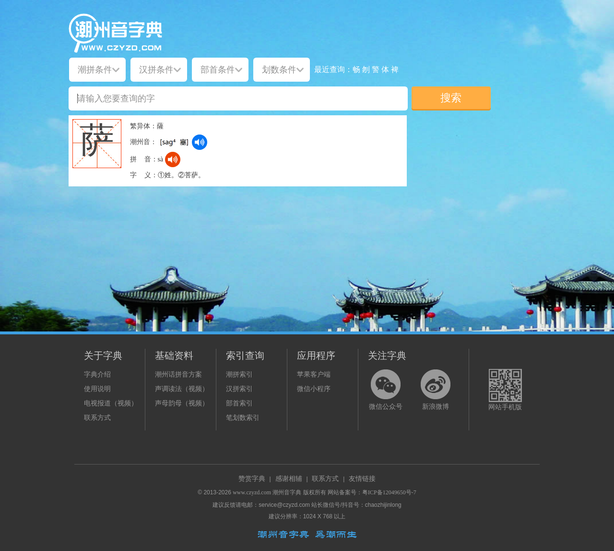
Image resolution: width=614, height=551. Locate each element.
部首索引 (239, 403)
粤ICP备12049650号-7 (389, 492)
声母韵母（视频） (182, 403)
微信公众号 (385, 406)
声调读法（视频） (182, 388)
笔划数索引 (243, 417)
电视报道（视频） (111, 403)
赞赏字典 (251, 478)
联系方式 (97, 417)
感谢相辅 (288, 478)
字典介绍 (97, 374)
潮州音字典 (286, 492)
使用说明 (97, 388)
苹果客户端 (314, 374)
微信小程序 (314, 388)
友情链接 (362, 478)
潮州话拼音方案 (178, 374)
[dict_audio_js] (199, 142)
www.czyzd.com (252, 492)
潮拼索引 (239, 374)
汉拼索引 (239, 388)
